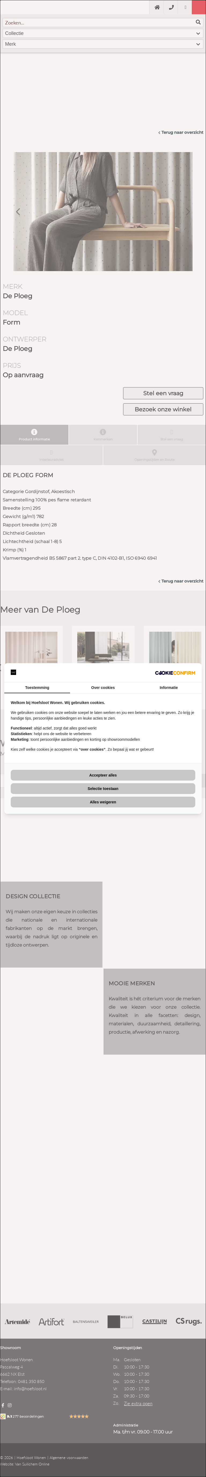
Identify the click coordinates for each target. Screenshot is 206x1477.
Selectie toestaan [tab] (103, 788)
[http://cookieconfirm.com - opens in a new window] (175, 672)
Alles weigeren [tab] (103, 802)
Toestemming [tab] (37, 687)
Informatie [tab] (169, 687)
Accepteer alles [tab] (103, 775)
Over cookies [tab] (103, 687)
